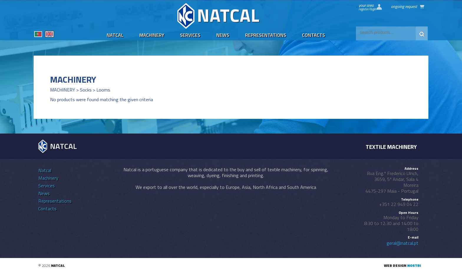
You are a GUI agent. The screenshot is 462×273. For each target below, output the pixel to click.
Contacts (313, 35)
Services (190, 35)
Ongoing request (404, 6)
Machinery (151, 35)
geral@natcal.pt (402, 243)
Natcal (115, 35)
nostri (414, 265)
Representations (265, 35)
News (222, 35)
